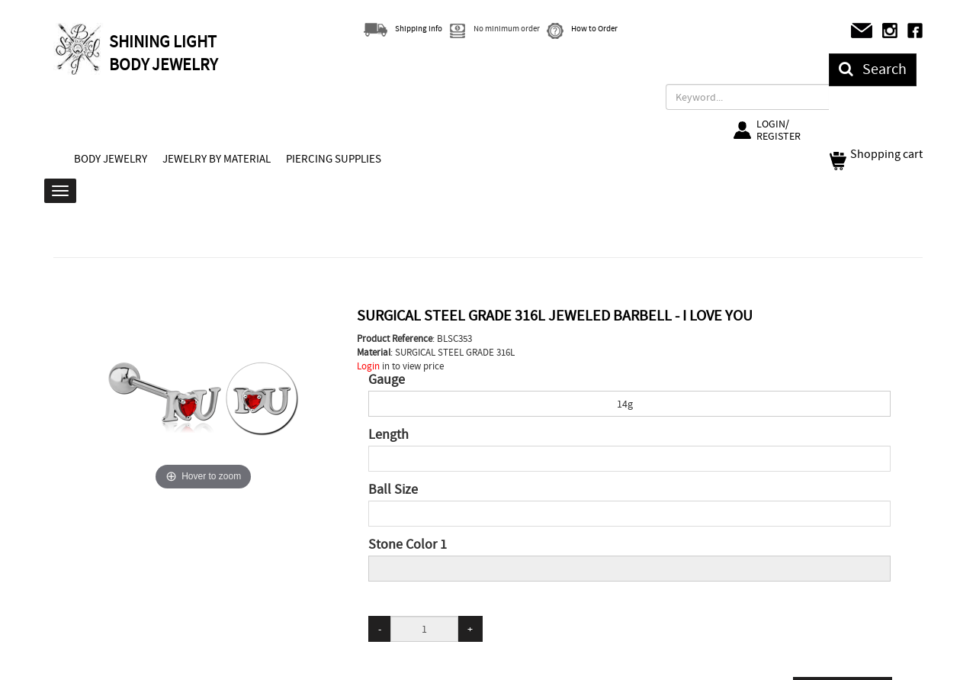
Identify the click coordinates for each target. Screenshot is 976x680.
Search (873, 69)
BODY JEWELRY (110, 158)
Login (368, 365)
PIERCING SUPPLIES (333, 158)
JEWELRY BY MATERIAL (216, 158)
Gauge (386, 380)
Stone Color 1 (407, 545)
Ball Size (393, 490)
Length (388, 435)
